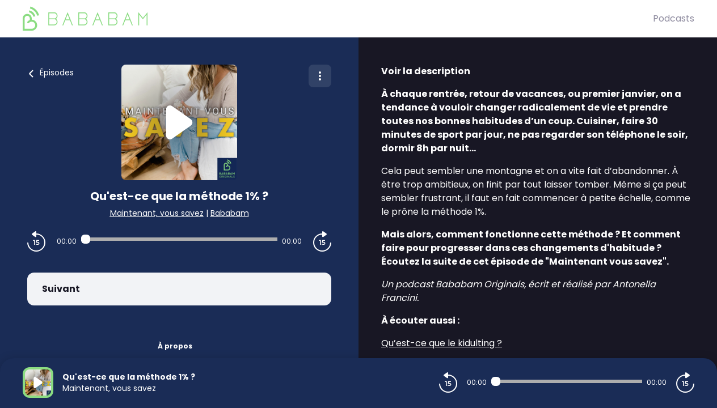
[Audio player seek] (179, 239)
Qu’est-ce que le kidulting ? (441, 343)
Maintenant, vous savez (157, 213)
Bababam (229, 213)
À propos (175, 346)
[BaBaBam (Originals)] (338, 19)
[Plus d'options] (320, 76)
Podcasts (673, 18)
